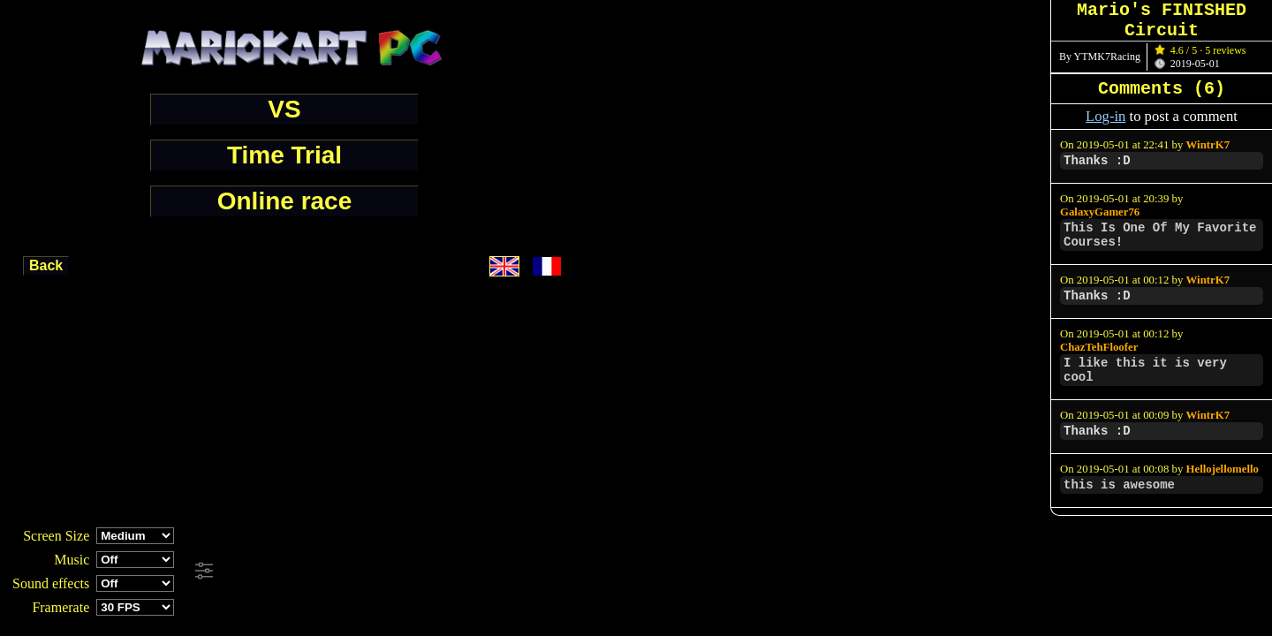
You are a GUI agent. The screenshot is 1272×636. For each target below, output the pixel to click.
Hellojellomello (1222, 469)
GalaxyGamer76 (1100, 212)
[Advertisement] (480, 571)
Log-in (1105, 116)
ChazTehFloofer (1099, 347)
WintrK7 (1208, 145)
